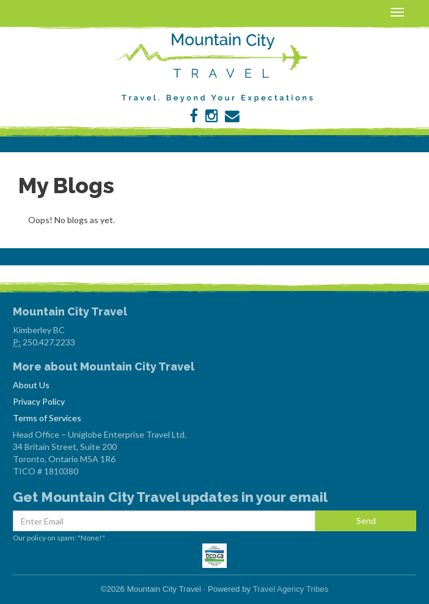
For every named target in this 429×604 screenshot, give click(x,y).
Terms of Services (47, 418)
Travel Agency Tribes (291, 589)
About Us (31, 385)
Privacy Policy (39, 401)
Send (366, 520)
